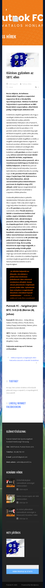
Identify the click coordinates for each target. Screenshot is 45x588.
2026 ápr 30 (23, 503)
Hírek (11, 87)
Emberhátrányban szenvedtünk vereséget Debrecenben (25, 483)
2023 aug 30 (13, 84)
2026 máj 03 (23, 489)
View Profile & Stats (23, 571)
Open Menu (15, 19)
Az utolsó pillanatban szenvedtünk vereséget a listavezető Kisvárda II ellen (27, 512)
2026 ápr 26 (23, 519)
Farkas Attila (26, 84)
